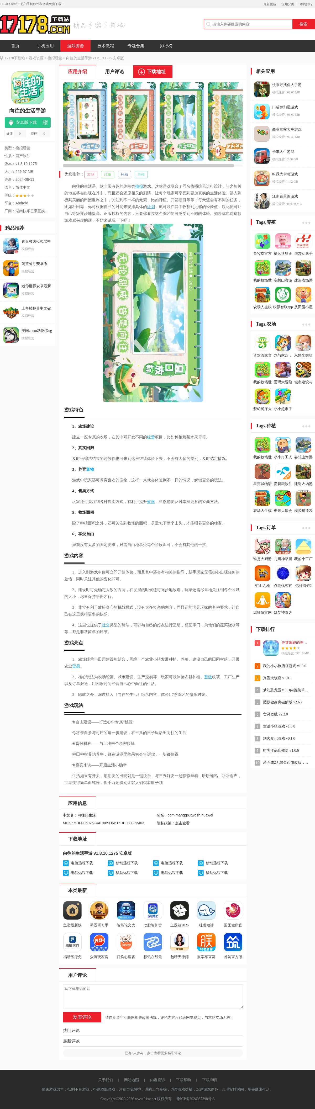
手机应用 (45, 46)
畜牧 (208, 677)
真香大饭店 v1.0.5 (277, 678)
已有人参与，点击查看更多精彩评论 (153, 1053)
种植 (124, 175)
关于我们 (105, 1080)
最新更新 (270, 4)
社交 (106, 625)
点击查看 (182, 823)
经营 (151, 437)
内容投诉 (157, 1080)
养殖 (141, 175)
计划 (151, 207)
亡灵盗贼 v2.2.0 (275, 714)
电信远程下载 (82, 863)
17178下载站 (15, 58)
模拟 (139, 186)
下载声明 (209, 1080)
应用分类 (288, 4)
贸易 (76, 666)
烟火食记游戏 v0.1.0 (279, 738)
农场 (90, 175)
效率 (151, 502)
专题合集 (136, 46)
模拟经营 (55, 58)
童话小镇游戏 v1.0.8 (279, 726)
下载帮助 (183, 1080)
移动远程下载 (127, 863)
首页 (15, 46)
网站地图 (131, 1080)
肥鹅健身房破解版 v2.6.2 (283, 702)
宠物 (90, 469)
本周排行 (306, 4)
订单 (107, 175)
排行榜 (166, 46)
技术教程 (105, 46)
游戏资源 (75, 46)
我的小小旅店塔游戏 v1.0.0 (284, 666)
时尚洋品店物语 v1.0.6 (281, 750)
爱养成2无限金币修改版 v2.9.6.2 (288, 763)
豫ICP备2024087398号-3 (195, 1099)
